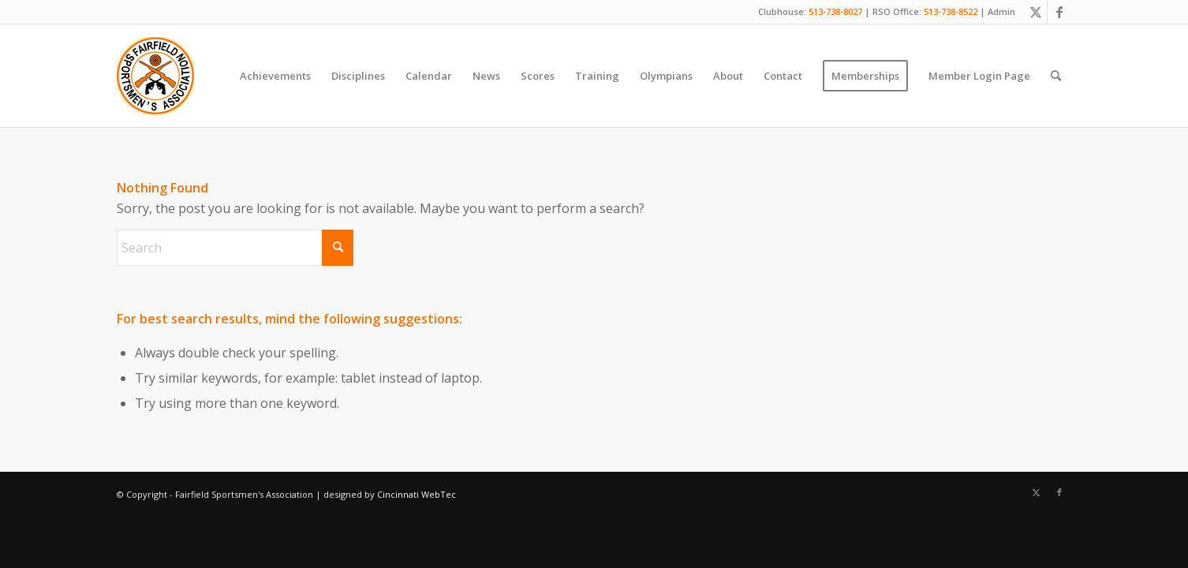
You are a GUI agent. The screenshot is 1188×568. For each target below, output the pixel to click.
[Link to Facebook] (1059, 12)
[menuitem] (275, 75)
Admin (1001, 11)
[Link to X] (1035, 12)
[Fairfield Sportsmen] (155, 75)
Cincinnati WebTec (416, 494)
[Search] (1055, 75)
